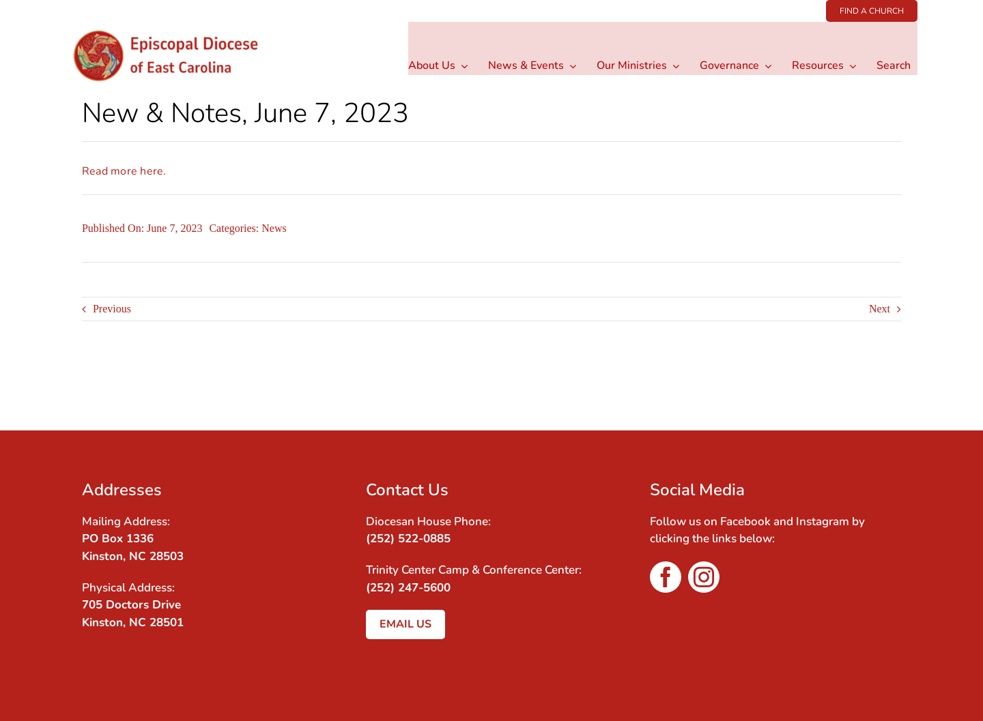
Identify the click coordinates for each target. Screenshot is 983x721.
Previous (112, 308)
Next (879, 308)
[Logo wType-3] (176, 27)
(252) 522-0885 (408, 538)
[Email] (889, 386)
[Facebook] (864, 386)
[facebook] (665, 577)
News (273, 228)
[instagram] (704, 577)
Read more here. (124, 171)
